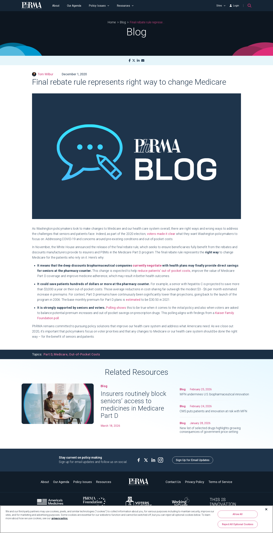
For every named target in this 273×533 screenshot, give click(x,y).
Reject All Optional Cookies (237, 524)
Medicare (60, 354)
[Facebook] (130, 60)
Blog (123, 22)
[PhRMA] (32, 5)
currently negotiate (147, 265)
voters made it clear (161, 234)
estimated (133, 299)
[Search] (249, 5)
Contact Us (173, 482)
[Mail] (142, 60)
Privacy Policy (194, 482)
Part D (48, 354)
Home (112, 22)
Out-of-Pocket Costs (84, 354)
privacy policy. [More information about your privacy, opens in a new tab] (60, 518)
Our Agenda (74, 5)
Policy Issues (99, 5)
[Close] (266, 509)
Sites (220, 5)
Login (234, 5)
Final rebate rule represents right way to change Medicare (147, 22)
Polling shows (116, 307)
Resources (125, 5)
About (55, 5)
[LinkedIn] (138, 60)
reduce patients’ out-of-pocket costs (164, 271)
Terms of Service (220, 482)
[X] (133, 60)
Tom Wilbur (42, 74)
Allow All (238, 514)
